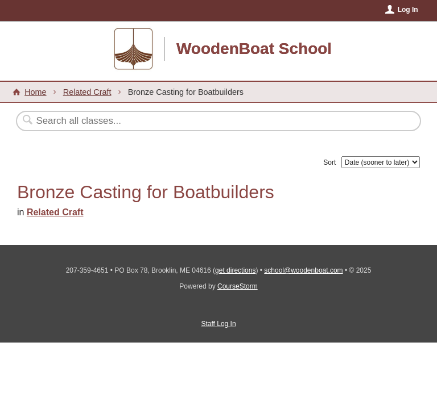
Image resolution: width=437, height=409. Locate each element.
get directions (235, 270)
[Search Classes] (190, 121)
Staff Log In (218, 324)
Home (35, 92)
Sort (329, 162)
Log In (408, 10)
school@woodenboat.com (303, 270)
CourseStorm (237, 286)
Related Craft (87, 92)
